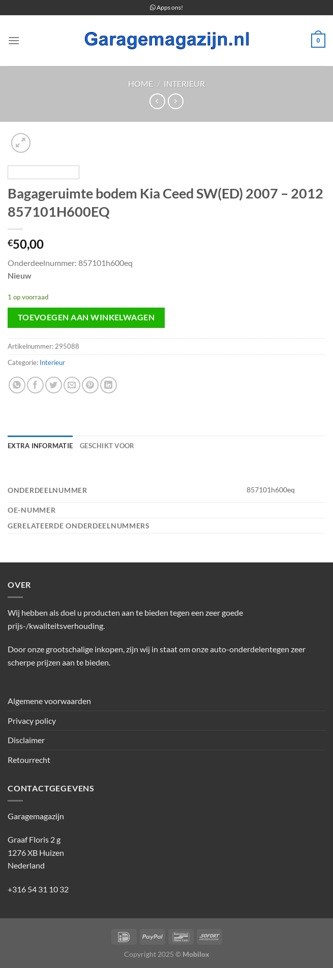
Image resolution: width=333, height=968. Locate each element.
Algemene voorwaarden (49, 701)
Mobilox (196, 954)
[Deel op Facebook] (35, 385)
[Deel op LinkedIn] (108, 385)
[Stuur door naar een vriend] (72, 385)
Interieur (184, 83)
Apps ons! (166, 7)
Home (140, 83)
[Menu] (14, 40)
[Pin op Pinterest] (90, 385)
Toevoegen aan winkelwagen (86, 317)
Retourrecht (29, 759)
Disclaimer (26, 740)
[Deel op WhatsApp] (17, 385)
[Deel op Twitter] (53, 385)
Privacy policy (32, 720)
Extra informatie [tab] (40, 446)
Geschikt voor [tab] (107, 446)
